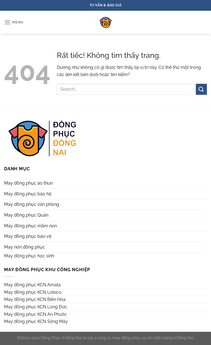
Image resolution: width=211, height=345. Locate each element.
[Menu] (14, 22)
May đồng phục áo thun (28, 183)
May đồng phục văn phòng (31, 204)
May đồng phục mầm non (30, 225)
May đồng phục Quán (26, 215)
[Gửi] (201, 89)
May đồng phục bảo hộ (28, 193)
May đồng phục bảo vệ (27, 236)
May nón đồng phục (24, 247)
